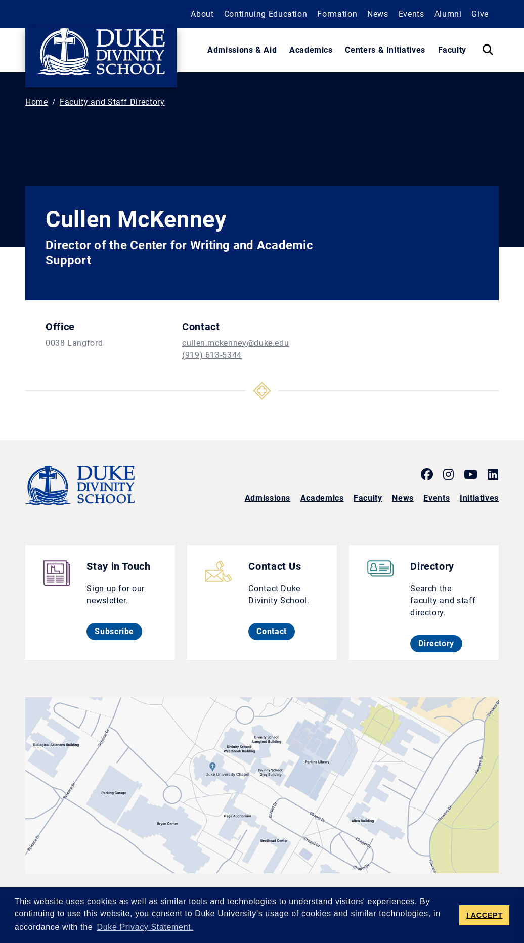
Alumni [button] (448, 14)
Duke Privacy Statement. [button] (145, 927)
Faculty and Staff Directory (112, 102)
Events (436, 498)
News (403, 498)
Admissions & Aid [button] (242, 50)
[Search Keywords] (487, 50)
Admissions (267, 498)
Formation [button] (337, 14)
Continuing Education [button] (266, 14)
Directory (440, 643)
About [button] (202, 14)
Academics (322, 498)
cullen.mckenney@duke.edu (235, 343)
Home (36, 102)
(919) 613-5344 (212, 355)
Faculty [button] (452, 50)
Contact (275, 631)
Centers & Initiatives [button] (385, 50)
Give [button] (480, 14)
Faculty (368, 498)
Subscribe (118, 631)
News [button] (377, 14)
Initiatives (479, 498)
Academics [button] (311, 50)
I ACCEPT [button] (484, 915)
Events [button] (411, 14)
